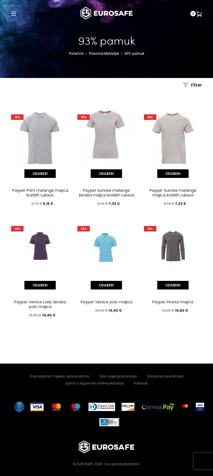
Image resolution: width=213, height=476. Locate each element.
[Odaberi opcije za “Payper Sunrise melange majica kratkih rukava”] (173, 173)
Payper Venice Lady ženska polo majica (40, 304)
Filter (192, 85)
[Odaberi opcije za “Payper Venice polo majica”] (106, 285)
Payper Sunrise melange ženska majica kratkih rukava (106, 193)
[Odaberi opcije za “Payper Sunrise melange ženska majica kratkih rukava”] (106, 173)
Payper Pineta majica (172, 302)
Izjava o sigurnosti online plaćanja (94, 383)
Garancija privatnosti (165, 376)
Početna (76, 53)
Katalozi (141, 383)
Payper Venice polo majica (106, 302)
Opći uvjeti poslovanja (118, 376)
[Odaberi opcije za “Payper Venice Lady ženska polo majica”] (40, 285)
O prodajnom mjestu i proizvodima (59, 376)
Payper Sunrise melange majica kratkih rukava (172, 193)
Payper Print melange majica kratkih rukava (40, 193)
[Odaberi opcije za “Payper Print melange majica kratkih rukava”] (40, 173)
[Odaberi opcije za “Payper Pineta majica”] (173, 285)
